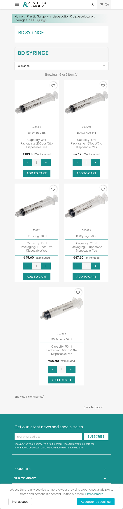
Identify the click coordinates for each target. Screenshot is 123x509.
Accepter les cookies (96, 502)
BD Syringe (31, 32)
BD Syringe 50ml (61, 339)
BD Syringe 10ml (37, 236)
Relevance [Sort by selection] (61, 66)
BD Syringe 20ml (86, 236)
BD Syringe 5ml (86, 132)
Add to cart (37, 173)
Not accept (20, 502)
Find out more (94, 494)
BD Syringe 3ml (36, 132)
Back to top (94, 407)
